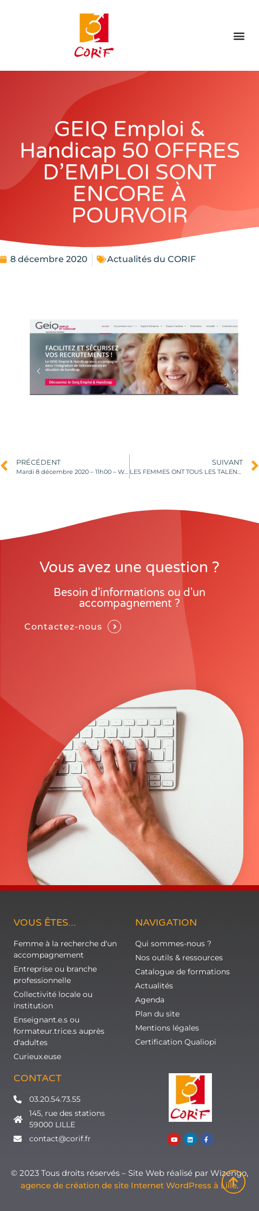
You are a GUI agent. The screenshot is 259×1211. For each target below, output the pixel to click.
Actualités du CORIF (151, 259)
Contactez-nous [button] (63, 626)
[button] (239, 36)
